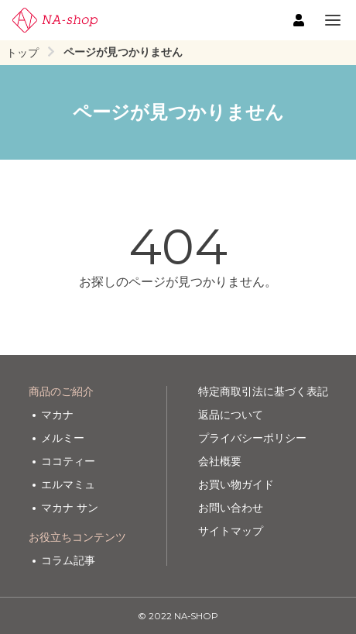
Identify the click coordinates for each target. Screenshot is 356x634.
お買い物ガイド (236, 484)
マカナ (57, 414)
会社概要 (219, 461)
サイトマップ (230, 531)
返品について (230, 414)
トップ (22, 53)
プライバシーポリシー (252, 438)
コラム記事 (68, 560)
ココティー (68, 461)
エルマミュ (68, 484)
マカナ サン (69, 507)
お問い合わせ (230, 507)
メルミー (62, 438)
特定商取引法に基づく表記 (263, 391)
